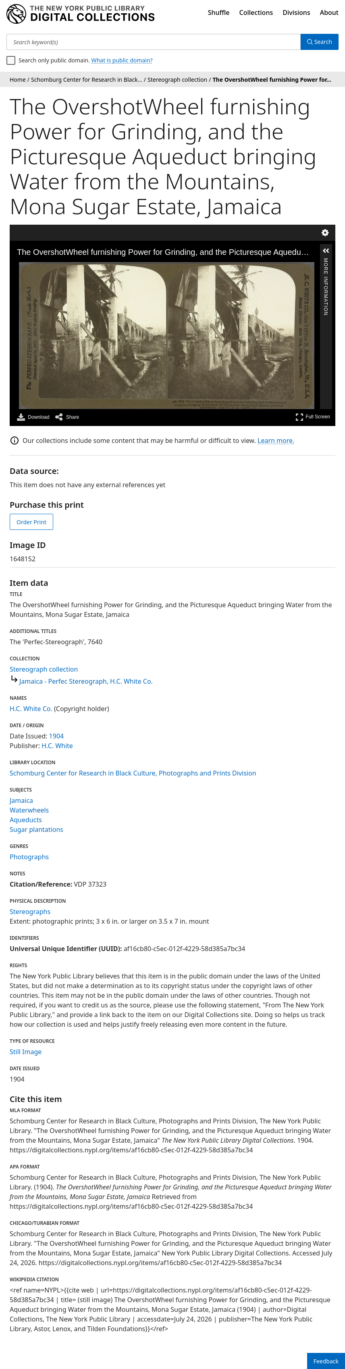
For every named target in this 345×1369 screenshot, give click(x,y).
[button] (326, 251)
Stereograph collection (44, 669)
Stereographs (30, 911)
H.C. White (57, 745)
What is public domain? (122, 60)
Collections (256, 12)
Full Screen (312, 417)
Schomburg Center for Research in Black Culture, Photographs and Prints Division (133, 773)
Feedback (326, 1361)
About (329, 12)
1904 (56, 736)
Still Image (26, 1051)
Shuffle (219, 12)
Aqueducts (26, 819)
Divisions (296, 12)
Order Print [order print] (31, 522)
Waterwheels (29, 810)
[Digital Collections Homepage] (80, 14)
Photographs (29, 856)
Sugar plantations (36, 829)
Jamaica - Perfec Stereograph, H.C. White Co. (86, 681)
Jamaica (21, 800)
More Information (325, 261)
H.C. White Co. (31, 708)
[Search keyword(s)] (153, 42)
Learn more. (276, 440)
